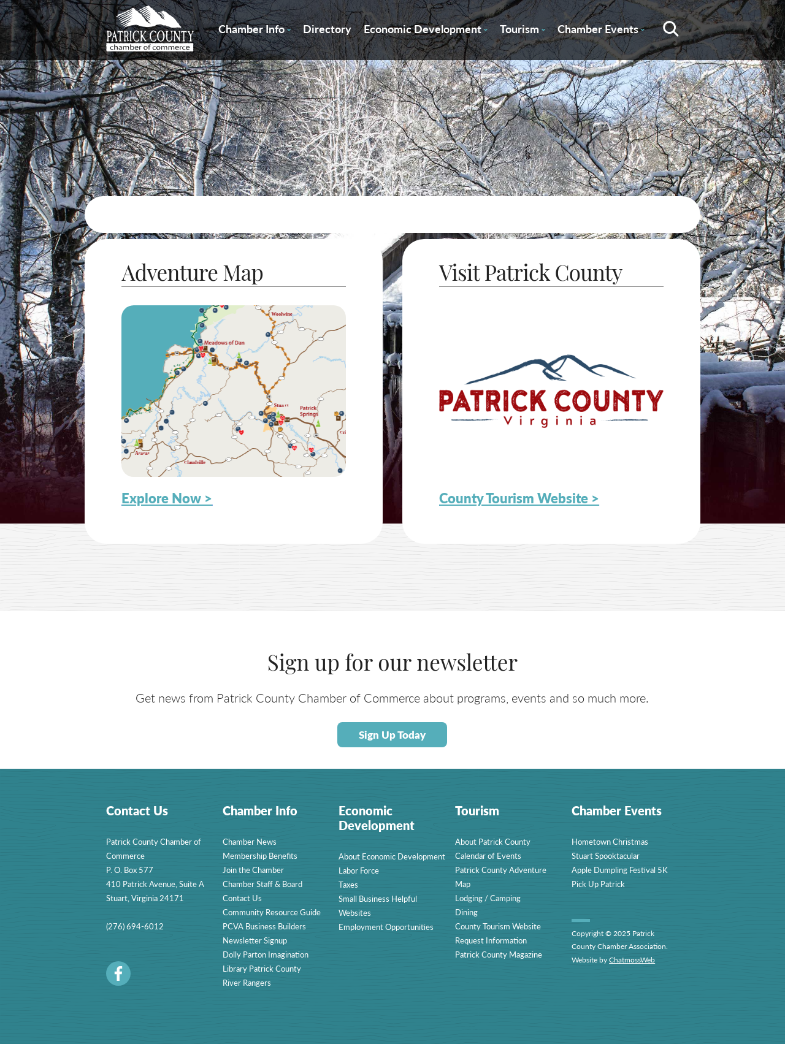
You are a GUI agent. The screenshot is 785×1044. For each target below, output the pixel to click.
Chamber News (250, 841)
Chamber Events (601, 30)
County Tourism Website (498, 926)
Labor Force (359, 870)
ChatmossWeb (632, 959)
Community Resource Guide (272, 912)
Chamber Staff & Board (262, 884)
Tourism (522, 30)
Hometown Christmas (610, 841)
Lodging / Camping (488, 898)
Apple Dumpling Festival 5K (620, 869)
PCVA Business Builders (264, 926)
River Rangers (247, 982)
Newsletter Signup (255, 940)
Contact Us (242, 898)
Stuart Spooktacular (606, 855)
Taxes (348, 884)
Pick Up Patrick (598, 884)
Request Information (491, 940)
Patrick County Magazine (498, 954)
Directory (327, 28)
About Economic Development (392, 856)
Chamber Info (254, 30)
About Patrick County (492, 841)
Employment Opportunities (386, 926)
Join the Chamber (253, 869)
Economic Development (426, 30)
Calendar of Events (488, 855)
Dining (466, 912)
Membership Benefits (260, 855)
